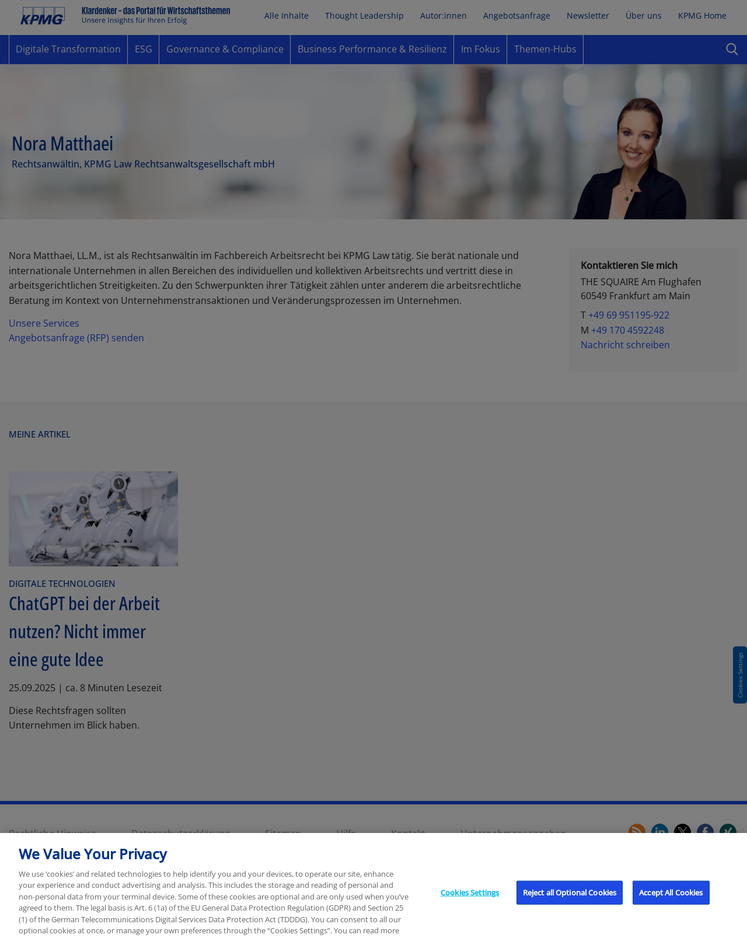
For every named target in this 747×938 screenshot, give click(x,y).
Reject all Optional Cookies (570, 898)
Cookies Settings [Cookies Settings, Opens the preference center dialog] (470, 898)
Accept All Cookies (671, 898)
